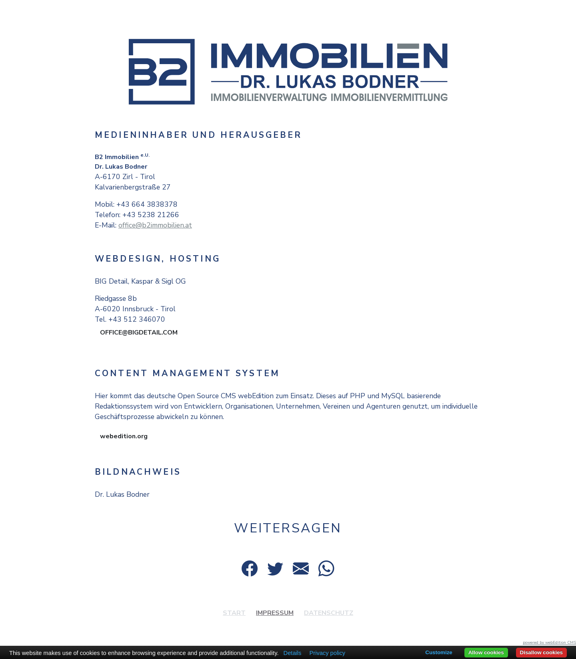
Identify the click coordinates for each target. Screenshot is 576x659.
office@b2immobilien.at (155, 225)
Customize (438, 652)
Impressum (275, 613)
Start (234, 613)
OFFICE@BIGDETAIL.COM (139, 332)
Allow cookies (486, 652)
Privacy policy (327, 653)
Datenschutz (328, 613)
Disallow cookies (541, 652)
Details (293, 653)
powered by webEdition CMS (549, 642)
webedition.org (124, 436)
